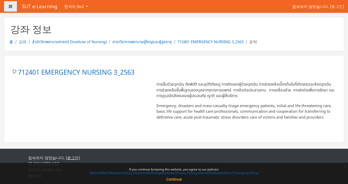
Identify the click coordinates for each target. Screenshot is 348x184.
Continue (174, 179)
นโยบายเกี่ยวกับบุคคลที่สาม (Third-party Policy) (228, 173)
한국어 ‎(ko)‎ (74, 6)
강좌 (22, 41)
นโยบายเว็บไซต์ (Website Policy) (110, 173)
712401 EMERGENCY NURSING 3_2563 (210, 41)
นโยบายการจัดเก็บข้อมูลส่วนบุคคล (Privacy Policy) (164, 173)
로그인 (337, 6)
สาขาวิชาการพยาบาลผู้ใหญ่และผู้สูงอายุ (142, 41)
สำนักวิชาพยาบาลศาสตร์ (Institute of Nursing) (69, 41)
